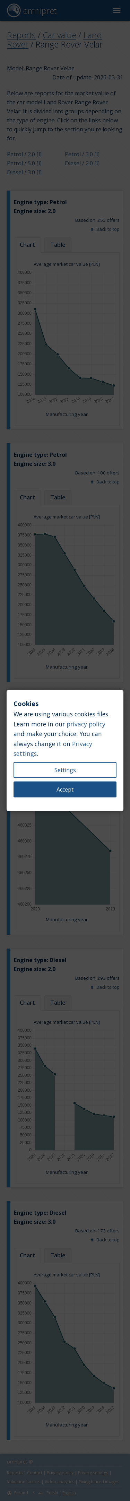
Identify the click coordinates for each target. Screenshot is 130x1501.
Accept (65, 789)
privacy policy (86, 723)
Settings (65, 770)
